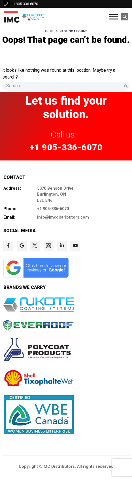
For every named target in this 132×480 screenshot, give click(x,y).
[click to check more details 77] (62, 246)
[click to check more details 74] (22, 246)
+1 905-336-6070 (24, 4)
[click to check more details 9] (12, 16)
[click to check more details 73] (8, 246)
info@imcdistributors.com (63, 217)
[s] (66, 86)
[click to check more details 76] (49, 246)
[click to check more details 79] (36, 276)
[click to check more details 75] (35, 246)
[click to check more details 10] (34, 16)
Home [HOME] (49, 31)
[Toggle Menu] (113, 17)
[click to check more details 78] (75, 246)
